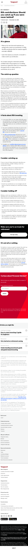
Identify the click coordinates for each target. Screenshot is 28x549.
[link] (2, 22)
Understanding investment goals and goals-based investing (11, 349)
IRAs (7, 139)
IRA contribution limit (10, 134)
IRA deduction (23, 173)
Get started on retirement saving (12, 341)
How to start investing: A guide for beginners (11, 333)
